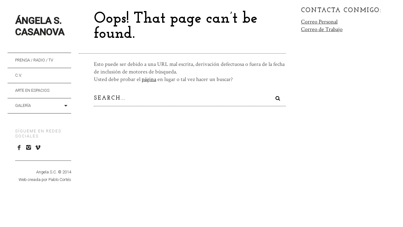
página (149, 79)
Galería (23, 105)
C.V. (18, 75)
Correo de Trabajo (322, 28)
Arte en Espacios (32, 90)
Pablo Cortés (59, 179)
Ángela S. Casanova (39, 26)
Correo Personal (319, 21)
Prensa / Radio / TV (34, 60)
